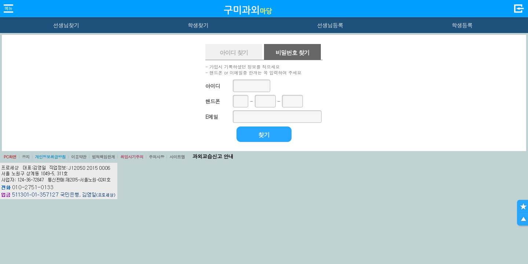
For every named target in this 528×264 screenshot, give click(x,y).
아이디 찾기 (234, 52)
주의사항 (156, 157)
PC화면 (10, 157)
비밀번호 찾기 (292, 52)
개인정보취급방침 (50, 157)
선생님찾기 (66, 25)
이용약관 (79, 157)
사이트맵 (177, 157)
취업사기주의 (131, 157)
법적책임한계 (103, 157)
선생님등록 (330, 25)
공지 (26, 157)
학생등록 (462, 25)
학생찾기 (198, 25)
